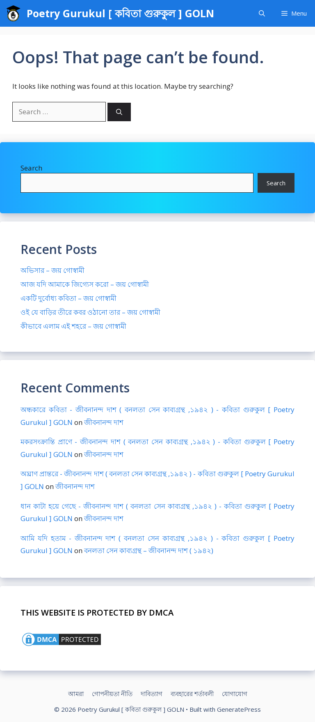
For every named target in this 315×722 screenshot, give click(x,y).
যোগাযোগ (234, 694)
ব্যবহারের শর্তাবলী (192, 694)
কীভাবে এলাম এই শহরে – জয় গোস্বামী (73, 326)
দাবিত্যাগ (151, 694)
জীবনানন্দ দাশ (103, 422)
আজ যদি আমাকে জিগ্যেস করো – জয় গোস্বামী (85, 284)
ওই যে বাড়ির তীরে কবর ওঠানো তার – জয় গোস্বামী (90, 312)
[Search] (119, 112)
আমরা (76, 694)
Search (31, 168)
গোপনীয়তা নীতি (112, 694)
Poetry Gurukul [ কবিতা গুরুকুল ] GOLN (120, 13)
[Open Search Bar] (262, 13)
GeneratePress (239, 709)
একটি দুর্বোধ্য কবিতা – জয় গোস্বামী (68, 298)
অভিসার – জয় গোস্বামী (52, 270)
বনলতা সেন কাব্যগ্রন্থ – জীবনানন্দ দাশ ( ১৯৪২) (148, 550)
